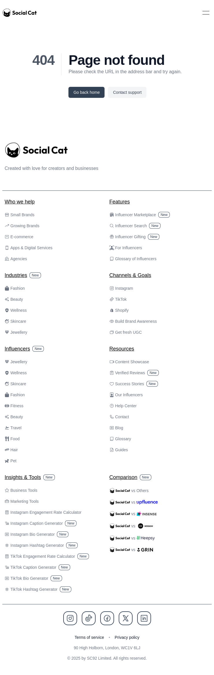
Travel (13, 427)
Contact (119, 416)
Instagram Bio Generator (36, 534)
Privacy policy (127, 637)
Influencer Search (135, 226)
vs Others (129, 490)
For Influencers (125, 247)
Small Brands (19, 214)
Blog (116, 427)
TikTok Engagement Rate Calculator (47, 556)
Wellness (16, 310)
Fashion (15, 288)
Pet (10, 460)
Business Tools (21, 490)
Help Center (123, 405)
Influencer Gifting (134, 237)
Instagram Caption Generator (41, 523)
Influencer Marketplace (139, 215)
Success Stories (133, 384)
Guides (118, 449)
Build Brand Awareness (133, 321)
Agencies (16, 258)
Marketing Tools (22, 501)
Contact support (127, 92)
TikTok (118, 299)
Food (12, 438)
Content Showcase (129, 361)
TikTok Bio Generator (33, 578)
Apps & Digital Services (29, 247)
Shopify (119, 310)
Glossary (120, 438)
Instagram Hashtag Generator (41, 545)
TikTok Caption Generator (37, 567)
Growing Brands (22, 225)
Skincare (15, 321)
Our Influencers (126, 394)
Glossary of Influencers (133, 258)
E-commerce (19, 236)
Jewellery (16, 332)
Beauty (14, 299)
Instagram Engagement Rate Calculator (43, 512)
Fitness (14, 405)
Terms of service (89, 637)
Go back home (86, 92)
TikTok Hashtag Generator (38, 589)
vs (133, 502)
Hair (11, 449)
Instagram (121, 288)
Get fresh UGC (125, 332)
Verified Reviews (134, 373)
